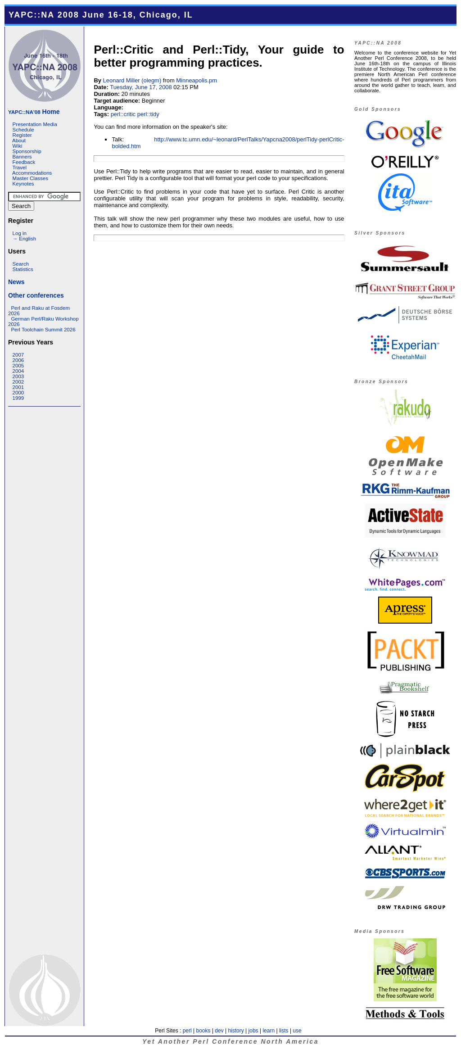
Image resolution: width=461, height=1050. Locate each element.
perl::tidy (148, 114)
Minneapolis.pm (196, 80)
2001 (18, 387)
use (297, 1030)
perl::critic (123, 114)
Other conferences (36, 295)
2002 (18, 382)
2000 (18, 392)
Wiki (18, 146)
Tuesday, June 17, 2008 (141, 87)
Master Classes (30, 178)
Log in (20, 233)
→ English (24, 238)
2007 (18, 355)
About (19, 140)
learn (268, 1030)
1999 (18, 398)
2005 (18, 365)
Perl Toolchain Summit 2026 (43, 329)
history (236, 1030)
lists (284, 1030)
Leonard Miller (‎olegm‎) (132, 80)
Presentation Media (35, 124)
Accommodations (32, 173)
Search (21, 264)
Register (22, 135)
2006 (18, 360)
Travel (19, 167)
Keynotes (23, 183)
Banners (22, 156)
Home (33, 111)
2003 (18, 376)
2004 (18, 371)
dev (219, 1030)
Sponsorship (27, 151)
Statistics (23, 269)
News (16, 281)
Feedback (24, 162)
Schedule (23, 129)
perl (187, 1030)
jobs (253, 1030)
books (203, 1030)
